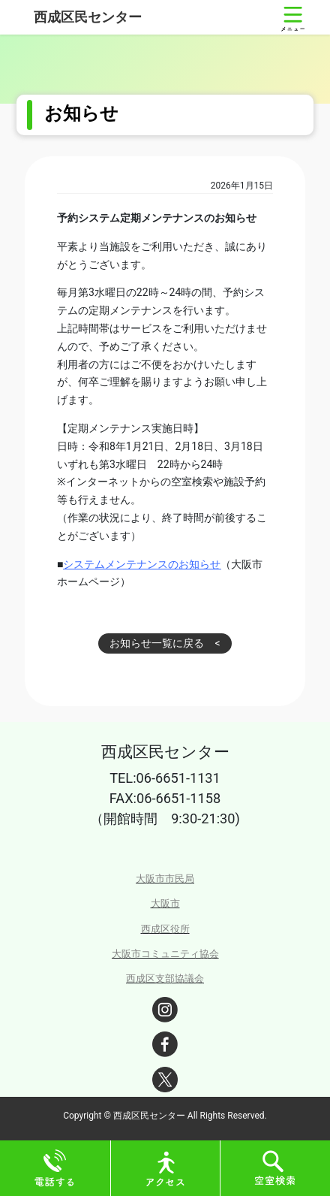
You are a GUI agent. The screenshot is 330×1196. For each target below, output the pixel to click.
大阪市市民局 (165, 878)
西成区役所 (165, 929)
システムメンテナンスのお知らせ (141, 564)
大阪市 (165, 903)
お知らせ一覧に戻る (157, 643)
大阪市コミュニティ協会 (165, 953)
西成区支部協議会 (165, 978)
